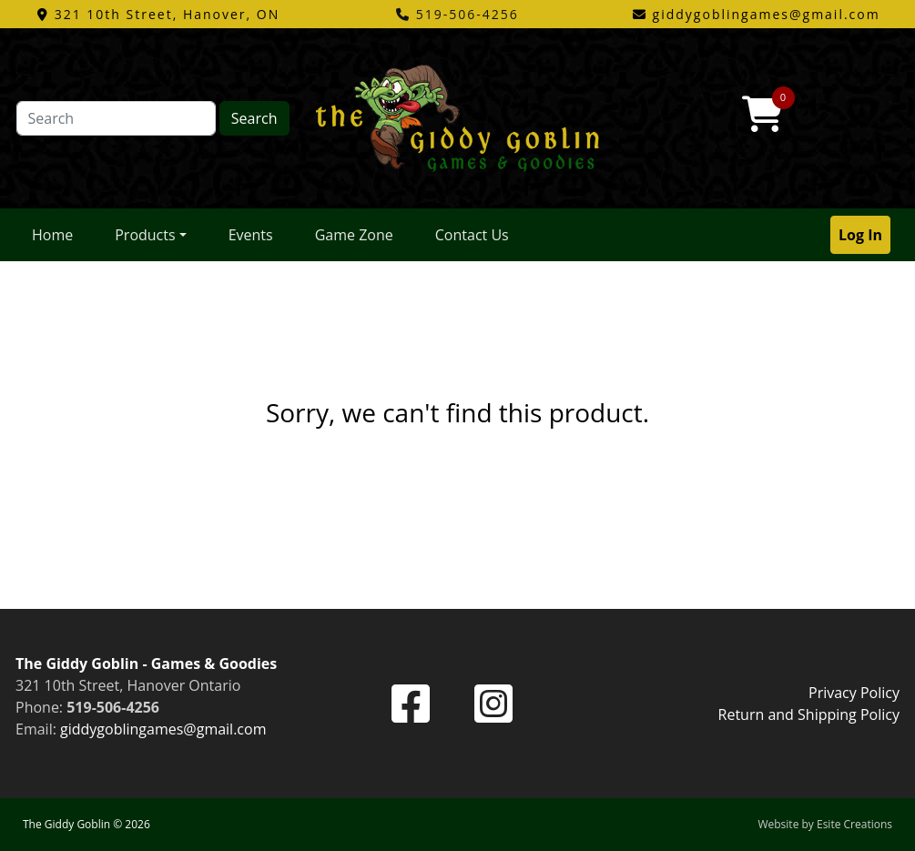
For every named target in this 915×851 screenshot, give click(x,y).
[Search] (116, 118)
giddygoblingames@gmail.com (163, 729)
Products (145, 235)
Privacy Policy (854, 693)
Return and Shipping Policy (809, 714)
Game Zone (354, 235)
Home (52, 235)
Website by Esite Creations (824, 824)
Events (251, 235)
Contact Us (472, 235)
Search (254, 118)
